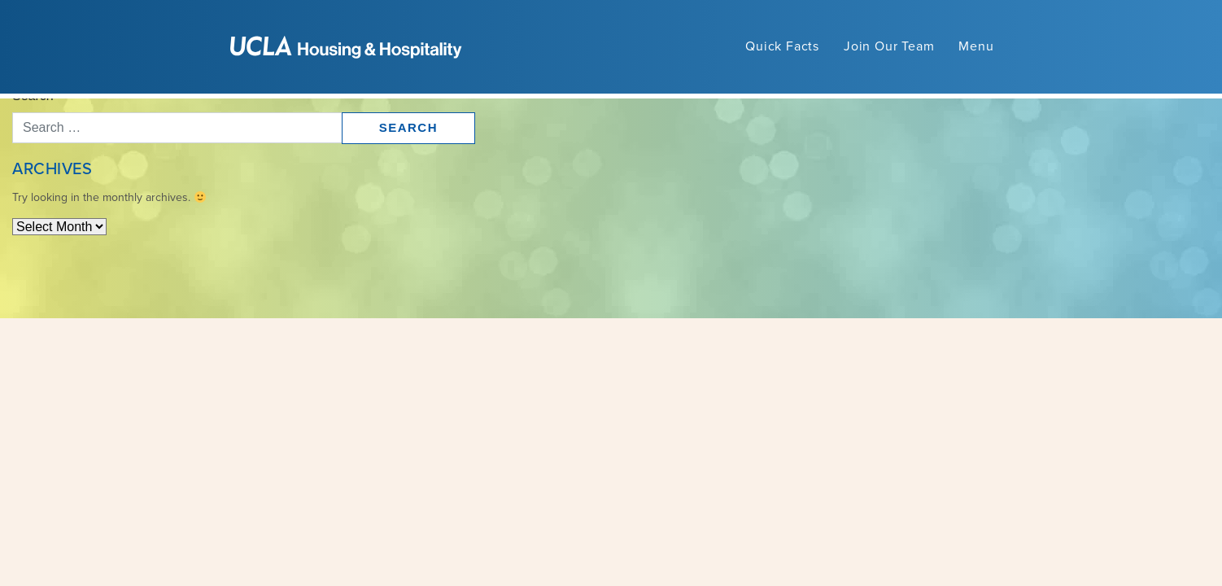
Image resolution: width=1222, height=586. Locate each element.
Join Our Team (889, 46)
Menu (975, 46)
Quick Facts (782, 46)
